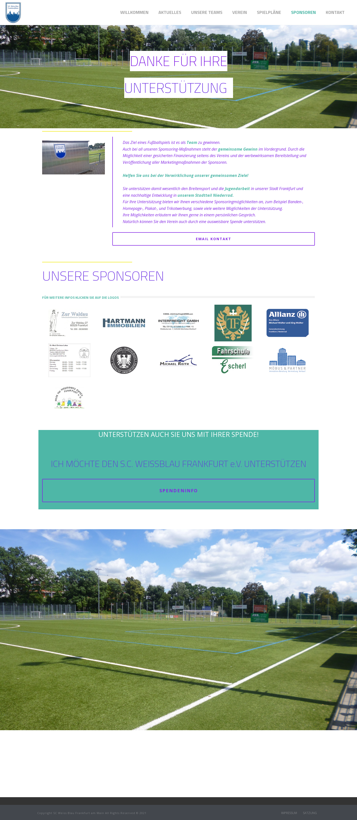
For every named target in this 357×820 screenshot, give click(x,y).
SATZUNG (310, 813)
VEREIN (239, 12)
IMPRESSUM (289, 813)
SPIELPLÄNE (269, 12)
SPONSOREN (303, 12)
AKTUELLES (169, 12)
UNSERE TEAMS (206, 12)
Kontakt (335, 12)
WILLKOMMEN (134, 12)
